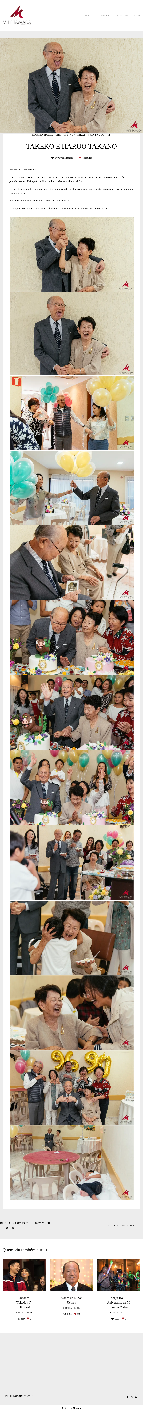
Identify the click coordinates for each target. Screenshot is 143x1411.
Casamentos (103, 15)
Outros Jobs (122, 15)
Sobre (137, 15)
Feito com (71, 1408)
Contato (30, 1396)
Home (87, 15)
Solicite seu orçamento (121, 1225)
